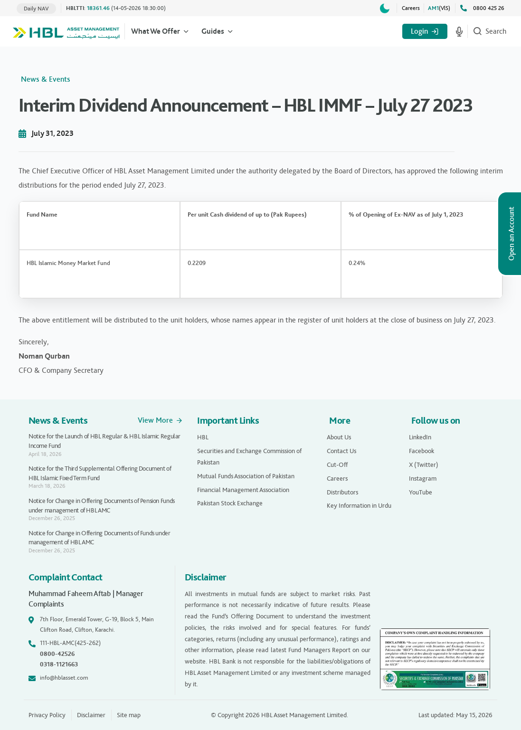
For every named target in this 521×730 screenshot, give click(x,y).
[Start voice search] (459, 31)
